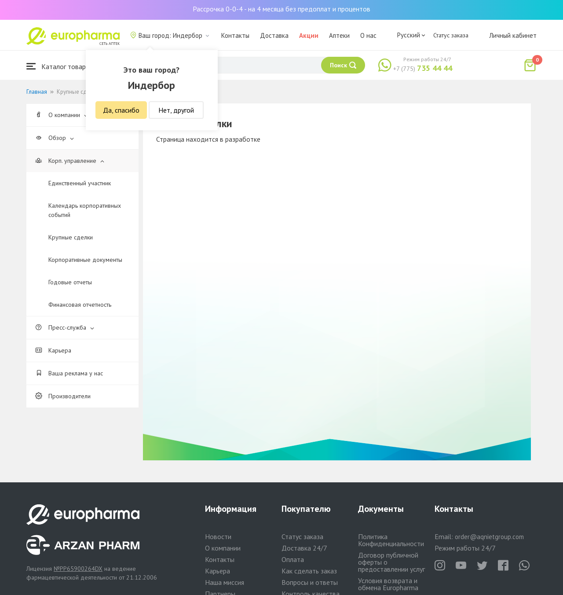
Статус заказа (450, 35)
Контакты (235, 35)
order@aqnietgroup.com (489, 537)
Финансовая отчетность (79, 305)
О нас (368, 35)
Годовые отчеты (70, 282)
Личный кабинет (513, 35)
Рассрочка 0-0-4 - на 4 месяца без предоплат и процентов (281, 8)
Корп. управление (69, 161)
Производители (63, 396)
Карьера (53, 350)
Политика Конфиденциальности (391, 540)
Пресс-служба (64, 327)
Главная (36, 91)
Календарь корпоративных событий (84, 210)
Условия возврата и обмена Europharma (388, 584)
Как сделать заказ (309, 570)
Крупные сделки (70, 237)
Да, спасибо (121, 110)
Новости (218, 536)
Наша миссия (224, 582)
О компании (61, 115)
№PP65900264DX (78, 569)
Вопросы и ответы (310, 582)
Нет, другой (176, 110)
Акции (308, 35)
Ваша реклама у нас (69, 373)
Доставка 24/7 (304, 548)
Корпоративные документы (85, 260)
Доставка (274, 35)
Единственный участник (79, 183)
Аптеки (339, 35)
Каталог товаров (59, 66)
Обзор (54, 138)
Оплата (293, 559)
